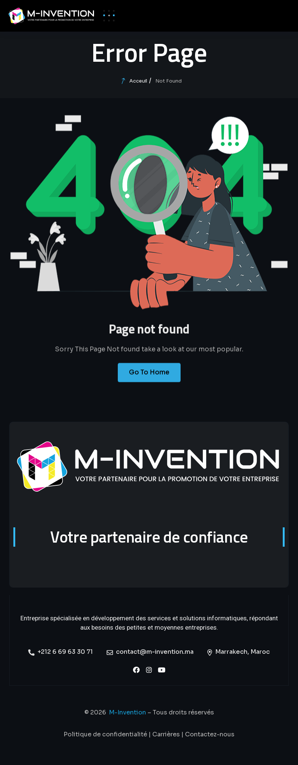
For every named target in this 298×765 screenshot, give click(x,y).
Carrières (166, 734)
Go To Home (149, 379)
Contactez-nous (209, 734)
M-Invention (127, 712)
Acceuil (138, 81)
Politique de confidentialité (105, 734)
